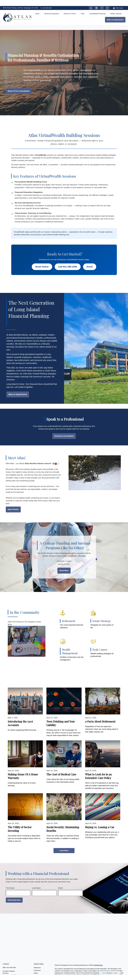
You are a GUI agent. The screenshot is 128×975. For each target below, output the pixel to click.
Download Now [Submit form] (14, 894)
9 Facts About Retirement (100, 715)
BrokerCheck (98, 959)
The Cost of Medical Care (61, 768)
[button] (37, 7)
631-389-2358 (45, 2)
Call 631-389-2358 (67, 260)
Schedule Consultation (64, 430)
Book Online (42, 260)
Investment (37, 964)
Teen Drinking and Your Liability (60, 717)
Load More (64, 845)
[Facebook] (102, 2)
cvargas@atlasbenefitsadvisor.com (13, 973)
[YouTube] (96, 2)
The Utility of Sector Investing (19, 822)
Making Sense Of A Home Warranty (23, 770)
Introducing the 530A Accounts (20, 717)
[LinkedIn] (91, 2)
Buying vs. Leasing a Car (99, 821)
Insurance (37, 970)
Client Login (118, 2)
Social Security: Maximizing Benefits (62, 822)
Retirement (37, 961)
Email (90, 260)
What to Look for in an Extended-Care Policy (98, 770)
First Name (10, 882)
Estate (36, 967)
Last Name (36, 882)
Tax (35, 972)
